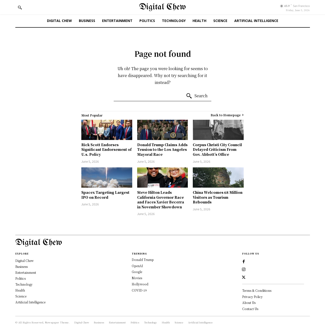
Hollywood (140, 284)
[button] (19, 7)
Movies (137, 278)
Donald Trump (143, 259)
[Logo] (162, 243)
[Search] (196, 96)
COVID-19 (139, 290)
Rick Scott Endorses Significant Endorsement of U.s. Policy (106, 149)
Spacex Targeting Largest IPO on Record (105, 195)
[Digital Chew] (162, 7)
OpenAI (137, 266)
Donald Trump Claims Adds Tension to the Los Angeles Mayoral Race (162, 149)
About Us (249, 302)
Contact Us (250, 309)
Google (137, 272)
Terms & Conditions (256, 290)
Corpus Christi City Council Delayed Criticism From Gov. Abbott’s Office (217, 149)
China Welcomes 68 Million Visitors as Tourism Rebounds (217, 197)
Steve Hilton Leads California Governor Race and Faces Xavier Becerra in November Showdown (160, 199)
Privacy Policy (252, 297)
